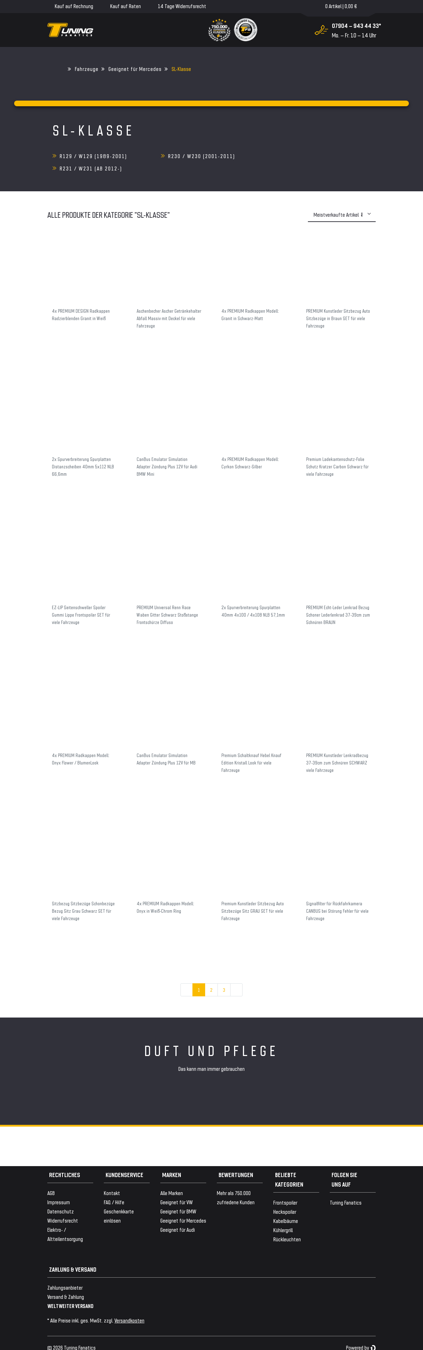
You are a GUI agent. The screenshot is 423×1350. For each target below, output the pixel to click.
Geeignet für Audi (177, 1217)
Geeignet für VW (176, 1189)
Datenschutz (60, 1198)
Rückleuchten (287, 1226)
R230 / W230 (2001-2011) (200, 155)
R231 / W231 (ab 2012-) (306, 155)
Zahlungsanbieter (65, 1275)
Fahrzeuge (87, 68)
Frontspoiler (285, 1190)
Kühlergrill (283, 1217)
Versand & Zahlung (65, 1284)
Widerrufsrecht (62, 1208)
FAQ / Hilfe (114, 1189)
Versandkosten (129, 1307)
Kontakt (112, 1180)
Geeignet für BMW (178, 1198)
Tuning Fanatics (346, 1190)
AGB (51, 1180)
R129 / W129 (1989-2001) (93, 155)
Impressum (58, 1189)
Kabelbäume (285, 1208)
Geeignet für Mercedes (135, 68)
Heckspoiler (284, 1199)
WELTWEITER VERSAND (70, 1293)
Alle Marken (171, 1180)
